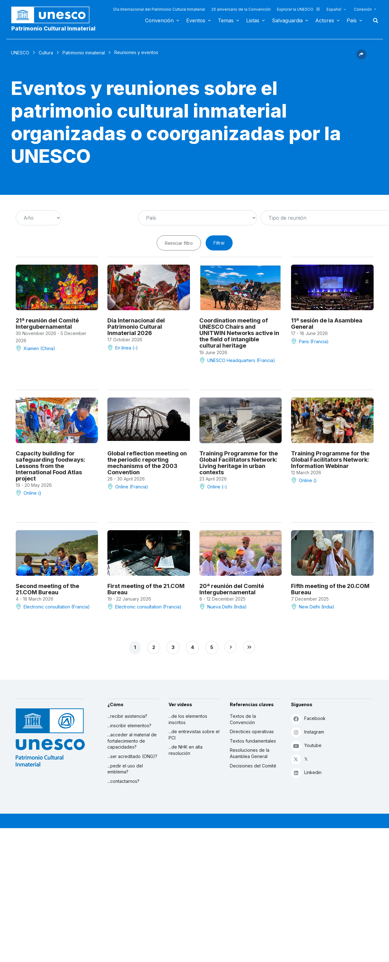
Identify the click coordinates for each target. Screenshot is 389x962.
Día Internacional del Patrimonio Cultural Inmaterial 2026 (136, 326)
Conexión (363, 9)
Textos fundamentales (253, 741)
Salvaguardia (287, 20)
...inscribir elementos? (129, 725)
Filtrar (219, 242)
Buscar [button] (373, 20)
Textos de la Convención (243, 719)
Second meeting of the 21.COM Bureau (47, 589)
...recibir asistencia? (127, 716)
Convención (159, 20)
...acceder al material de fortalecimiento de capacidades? (132, 741)
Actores (324, 20)
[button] (361, 57)
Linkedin (306, 773)
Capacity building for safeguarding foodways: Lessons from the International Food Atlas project (50, 466)
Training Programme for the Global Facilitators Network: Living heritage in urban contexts (238, 463)
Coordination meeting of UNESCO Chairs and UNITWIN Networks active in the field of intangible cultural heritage (239, 333)
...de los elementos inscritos (188, 719)
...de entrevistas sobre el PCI (194, 734)
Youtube (306, 745)
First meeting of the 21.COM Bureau (146, 589)
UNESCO (20, 52)
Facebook (308, 718)
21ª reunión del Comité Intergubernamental (47, 323)
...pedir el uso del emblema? (125, 769)
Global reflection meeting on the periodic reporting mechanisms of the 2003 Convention (147, 463)
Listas (252, 20)
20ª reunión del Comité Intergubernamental (231, 589)
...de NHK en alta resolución (186, 750)
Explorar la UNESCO (298, 9)
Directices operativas (252, 731)
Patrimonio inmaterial (83, 52)
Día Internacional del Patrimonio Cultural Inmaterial (159, 9)
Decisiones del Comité (253, 765)
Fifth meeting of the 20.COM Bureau (330, 589)
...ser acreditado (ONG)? (132, 756)
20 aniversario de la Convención (241, 9)
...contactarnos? (123, 781)
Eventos (195, 20)
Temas (226, 20)
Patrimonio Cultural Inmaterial (53, 28)
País (352, 20)
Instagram (307, 732)
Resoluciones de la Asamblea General (249, 753)
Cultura (46, 52)
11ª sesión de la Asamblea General (326, 323)
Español (334, 9)
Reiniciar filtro (179, 243)
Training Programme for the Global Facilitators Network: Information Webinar (330, 459)
